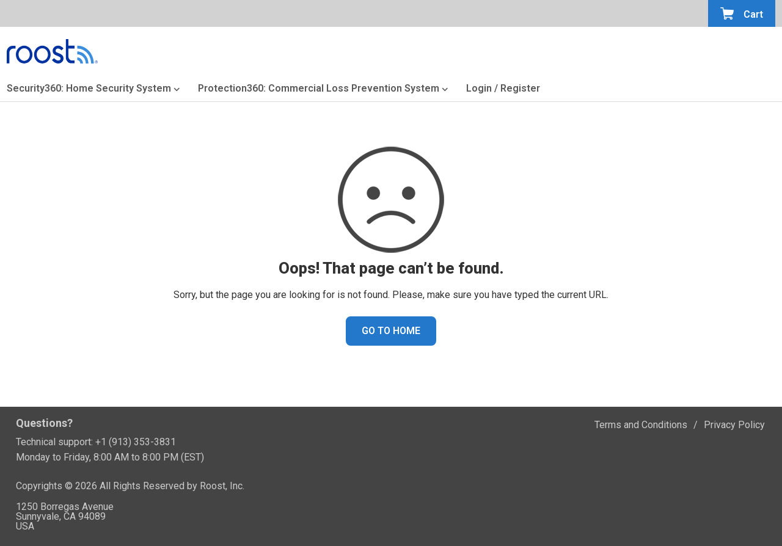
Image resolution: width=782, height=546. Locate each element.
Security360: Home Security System (89, 89)
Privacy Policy (734, 425)
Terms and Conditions (640, 425)
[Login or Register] (503, 91)
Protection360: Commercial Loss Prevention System (318, 89)
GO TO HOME (391, 331)
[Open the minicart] (741, 13)
